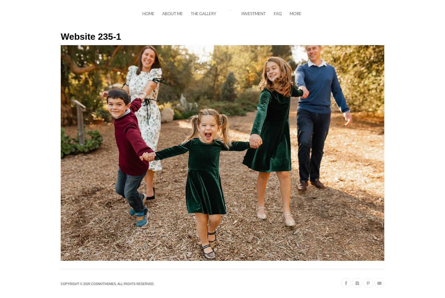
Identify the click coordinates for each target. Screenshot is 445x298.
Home (148, 13)
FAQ (278, 13)
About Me (172, 13)
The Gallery (203, 13)
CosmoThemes (103, 284)
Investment (253, 13)
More (295, 13)
